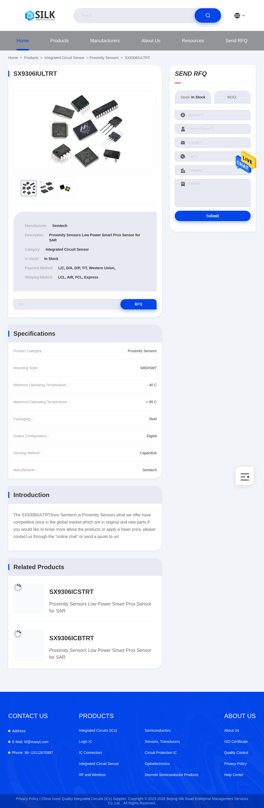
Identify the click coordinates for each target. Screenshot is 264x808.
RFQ (138, 304)
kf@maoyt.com (30, 742)
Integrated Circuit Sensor (65, 58)
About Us (150, 40)
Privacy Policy (235, 764)
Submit (212, 216)
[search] (208, 15)
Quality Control (236, 753)
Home (22, 40)
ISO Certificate (236, 741)
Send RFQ (237, 40)
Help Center (234, 775)
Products (59, 40)
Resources (193, 40)
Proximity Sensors (104, 58)
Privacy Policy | (28, 799)
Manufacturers (105, 40)
